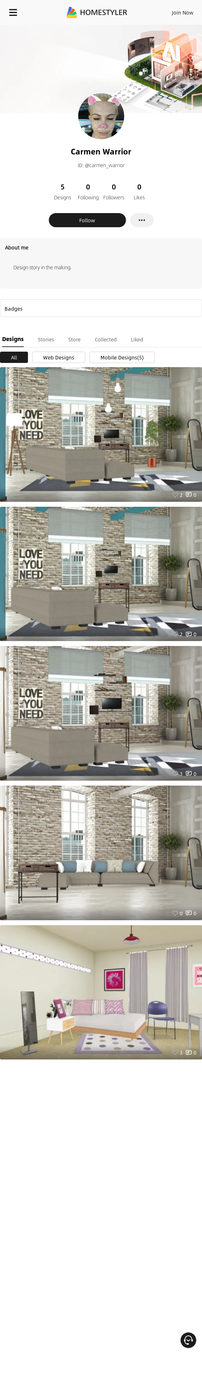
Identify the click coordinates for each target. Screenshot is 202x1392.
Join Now (183, 12)
